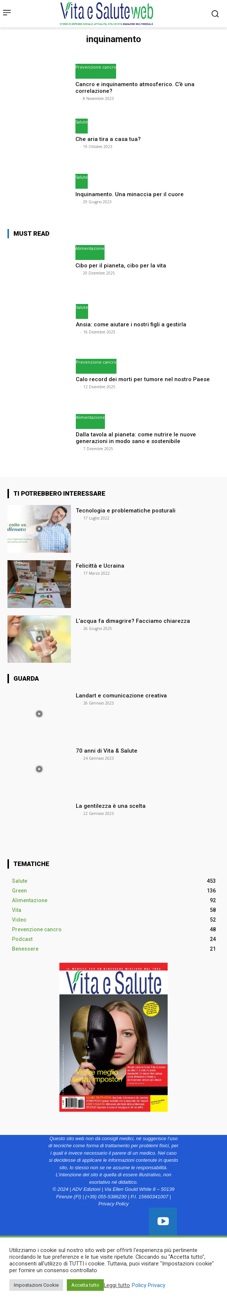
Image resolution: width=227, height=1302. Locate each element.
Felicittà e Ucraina (100, 565)
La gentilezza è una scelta (111, 806)
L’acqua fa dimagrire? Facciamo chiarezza (134, 621)
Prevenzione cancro (95, 67)
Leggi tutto (117, 1285)
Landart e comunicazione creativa (121, 695)
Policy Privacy (148, 1285)
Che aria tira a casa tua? (108, 139)
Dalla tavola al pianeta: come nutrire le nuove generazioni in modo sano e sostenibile (136, 438)
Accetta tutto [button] (85, 1285)
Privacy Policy (114, 1204)
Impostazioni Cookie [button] (36, 1285)
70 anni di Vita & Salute (106, 750)
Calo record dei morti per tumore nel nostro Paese (143, 379)
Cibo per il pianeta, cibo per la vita (121, 265)
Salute (81, 122)
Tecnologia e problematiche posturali (126, 510)
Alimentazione (90, 248)
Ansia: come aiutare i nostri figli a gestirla (132, 324)
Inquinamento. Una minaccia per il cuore (129, 194)
